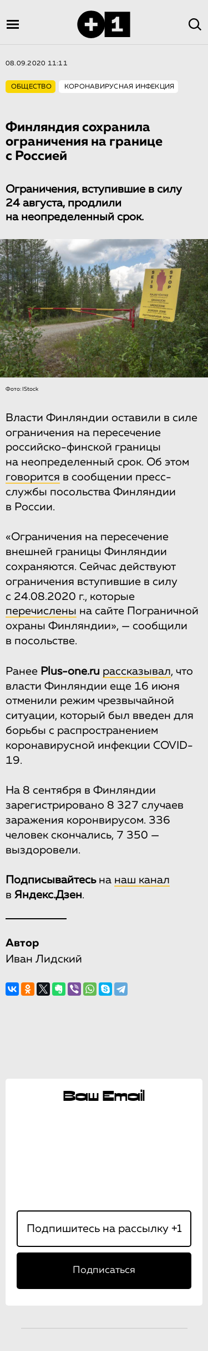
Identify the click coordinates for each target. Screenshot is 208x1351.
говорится (33, 477)
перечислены (41, 611)
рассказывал (137, 671)
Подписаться (104, 1270)
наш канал (142, 880)
